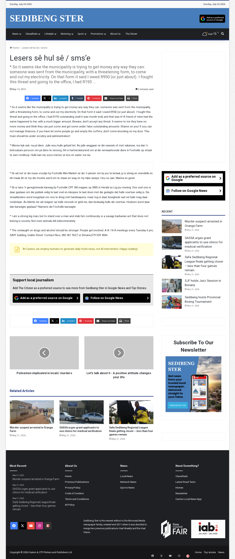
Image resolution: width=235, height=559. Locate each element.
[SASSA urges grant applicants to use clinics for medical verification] (81, 412)
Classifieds (31, 33)
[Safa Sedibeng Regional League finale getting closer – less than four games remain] (131, 412)
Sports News (127, 487)
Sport (81, 33)
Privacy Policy (72, 487)
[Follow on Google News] (116, 298)
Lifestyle (49, 33)
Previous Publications (77, 481)
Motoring (66, 33)
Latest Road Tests (185, 481)
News (15, 33)
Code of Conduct (74, 493)
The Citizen (131, 33)
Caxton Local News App (189, 499)
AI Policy (69, 504)
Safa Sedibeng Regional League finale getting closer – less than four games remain (131, 431)
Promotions (97, 33)
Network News (128, 481)
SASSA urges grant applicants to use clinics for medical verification (204, 242)
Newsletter (181, 493)
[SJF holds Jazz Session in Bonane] (172, 286)
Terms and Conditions (77, 499)
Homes (179, 487)
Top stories (210, 552)
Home (14, 47)
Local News (126, 476)
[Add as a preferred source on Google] (212, 18)
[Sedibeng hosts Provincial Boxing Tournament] (172, 302)
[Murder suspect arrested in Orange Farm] (32, 412)
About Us (115, 33)
